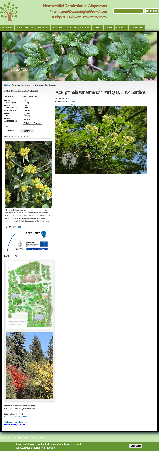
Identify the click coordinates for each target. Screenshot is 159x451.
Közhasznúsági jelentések (15, 422)
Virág (73, 104)
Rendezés (27, 120)
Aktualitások (137, 28)
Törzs (27, 100)
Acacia (12, 105)
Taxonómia (9, 97)
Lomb (73, 102)
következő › (17, 227)
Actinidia (12, 118)
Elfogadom (135, 446)
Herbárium (43, 28)
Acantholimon (12, 108)
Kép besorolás (30, 97)
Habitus (27, 113)
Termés (27, 110)
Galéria (97, 28)
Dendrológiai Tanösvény (64, 28)
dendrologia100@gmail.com (15, 417)
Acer (67, 98)
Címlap (7, 85)
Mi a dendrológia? (25, 28)
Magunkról (7, 28)
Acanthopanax (12, 110)
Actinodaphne (12, 121)
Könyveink (85, 28)
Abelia (12, 100)
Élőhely (27, 115)
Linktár (108, 28)
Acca (12, 113)
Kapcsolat (121, 28)
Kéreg (27, 102)
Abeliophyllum (12, 102)
